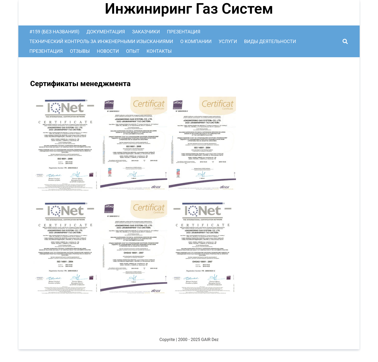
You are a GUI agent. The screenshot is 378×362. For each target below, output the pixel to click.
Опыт (132, 51)
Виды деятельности (270, 41)
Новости (108, 51)
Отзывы (80, 51)
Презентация (183, 31)
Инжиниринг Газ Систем (189, 8)
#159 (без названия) (54, 31)
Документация (106, 31)
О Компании (196, 41)
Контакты (159, 51)
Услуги (228, 41)
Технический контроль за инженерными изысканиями (101, 41)
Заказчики (146, 31)
